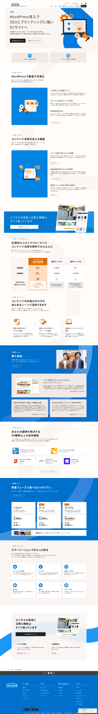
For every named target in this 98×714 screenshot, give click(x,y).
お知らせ (82, 3)
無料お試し (84, 6)
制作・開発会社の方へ (75, 3)
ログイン (72, 6)
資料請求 (77, 6)
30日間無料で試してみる (18, 40)
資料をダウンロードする (34, 40)
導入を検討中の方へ (67, 3)
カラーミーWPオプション (56, 122)
